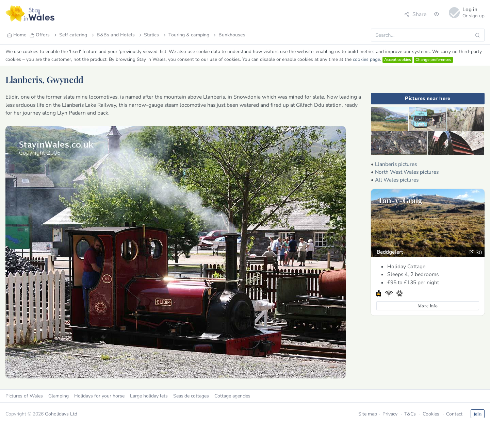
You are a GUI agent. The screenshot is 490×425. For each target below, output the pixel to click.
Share (415, 14)
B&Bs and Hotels (113, 35)
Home (17, 35)
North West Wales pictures (407, 171)
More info (428, 305)
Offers (40, 35)
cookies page (366, 59)
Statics (148, 35)
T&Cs (410, 414)
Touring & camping (185, 35)
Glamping (58, 396)
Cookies (431, 414)
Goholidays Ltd (61, 414)
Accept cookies (397, 59)
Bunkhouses (228, 35)
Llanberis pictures (396, 164)
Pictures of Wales (24, 396)
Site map (367, 414)
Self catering (70, 35)
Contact (454, 414)
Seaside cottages (191, 396)
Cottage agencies (232, 396)
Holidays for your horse (99, 396)
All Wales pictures (397, 179)
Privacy (389, 414)
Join (477, 414)
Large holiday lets (149, 396)
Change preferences (433, 59)
